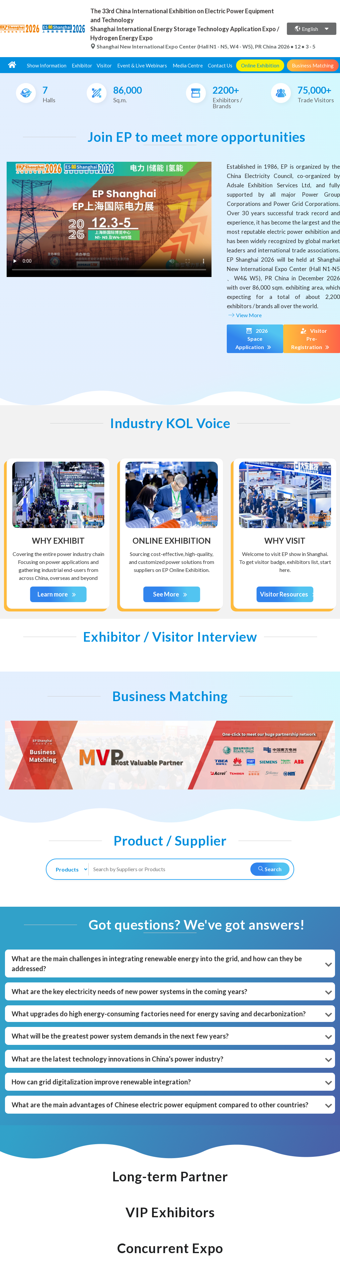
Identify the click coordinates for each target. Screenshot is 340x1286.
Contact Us (220, 65)
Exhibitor (82, 65)
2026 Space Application (254, 338)
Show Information (46, 65)
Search (270, 869)
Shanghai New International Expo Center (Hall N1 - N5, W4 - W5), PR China (184, 46)
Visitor (104, 65)
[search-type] (69, 869)
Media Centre (188, 65)
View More (244, 315)
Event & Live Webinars (142, 65)
